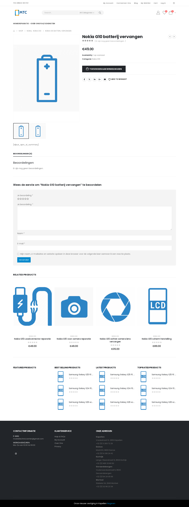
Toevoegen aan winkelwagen (105, 69)
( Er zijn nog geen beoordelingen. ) (110, 41)
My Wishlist (146, 3)
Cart (156, 3)
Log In (163, 3)
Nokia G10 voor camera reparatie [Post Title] (74, 338)
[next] (174, 37)
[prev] (170, 37)
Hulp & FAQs (60, 436)
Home (16, 23)
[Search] (100, 12)
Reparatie (24, 23)
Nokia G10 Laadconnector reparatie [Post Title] (32, 338)
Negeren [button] (111, 503)
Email (105, 79)
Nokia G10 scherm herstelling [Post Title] (157, 338)
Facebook (84, 79)
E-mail (21, 243)
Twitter (89, 79)
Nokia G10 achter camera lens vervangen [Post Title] (115, 340)
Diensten (50, 23)
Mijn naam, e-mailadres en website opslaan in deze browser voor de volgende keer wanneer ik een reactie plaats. (75, 254)
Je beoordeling (25, 195)
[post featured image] (60, 377)
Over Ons (59, 443)
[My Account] (158, 12)
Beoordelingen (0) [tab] (22, 153)
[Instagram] (174, 3)
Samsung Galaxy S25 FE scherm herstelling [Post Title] (89, 374)
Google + (99, 79)
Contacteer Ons (124, 3)
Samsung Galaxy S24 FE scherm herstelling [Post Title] (89, 388)
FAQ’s (43, 23)
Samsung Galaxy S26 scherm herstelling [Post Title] (88, 402)
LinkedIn (94, 79)
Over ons (35, 23)
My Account (108, 3)
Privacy (58, 446)
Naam (21, 233)
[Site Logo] (20, 13)
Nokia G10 (96, 59)
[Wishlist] (164, 12)
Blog (136, 3)
